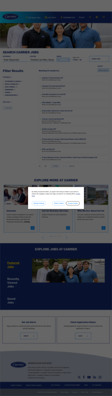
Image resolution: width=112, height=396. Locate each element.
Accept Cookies (73, 203)
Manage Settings (38, 203)
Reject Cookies (59, 203)
